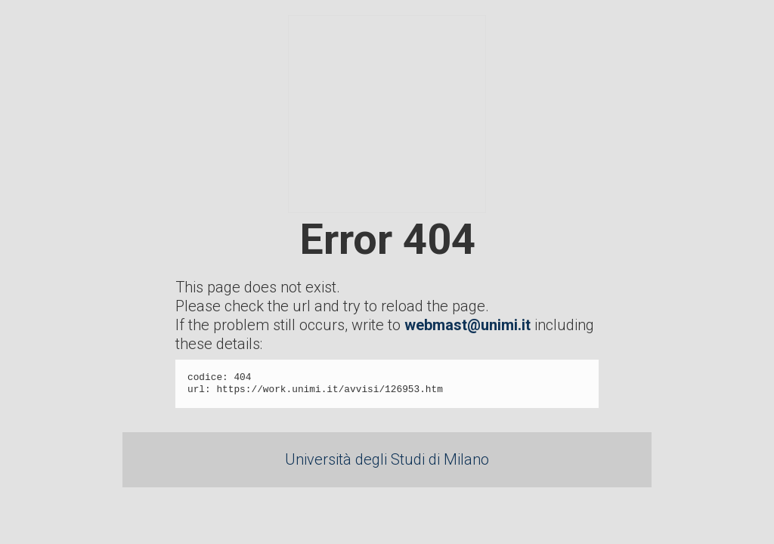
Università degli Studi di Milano (387, 459)
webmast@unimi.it (467, 325)
